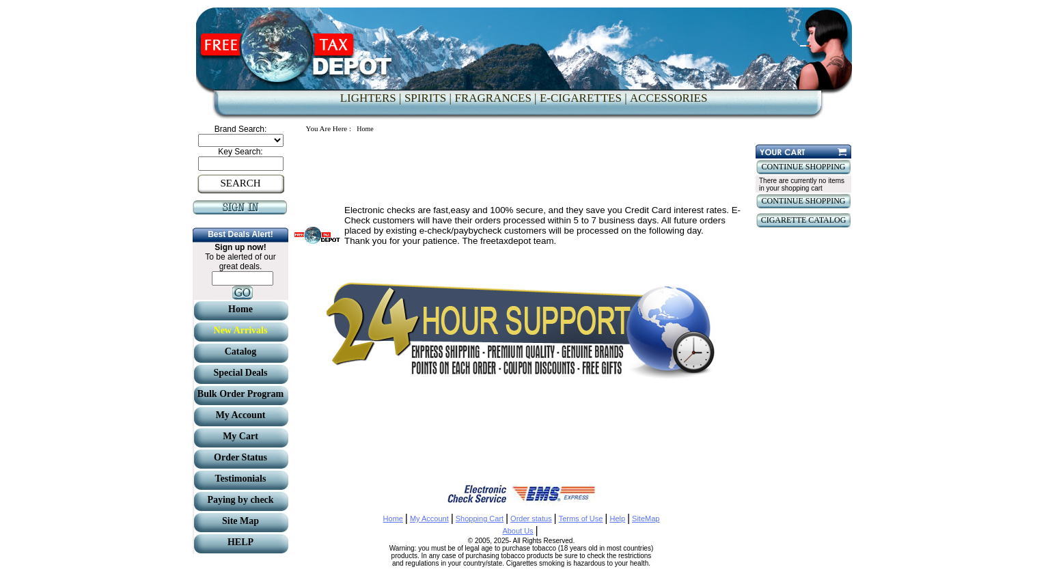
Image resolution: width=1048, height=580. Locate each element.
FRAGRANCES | (495, 98)
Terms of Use (581, 518)
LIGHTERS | (371, 98)
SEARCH (240, 183)
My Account (429, 518)
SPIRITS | (428, 98)
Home (393, 518)
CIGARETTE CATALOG (803, 220)
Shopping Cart (480, 518)
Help (617, 518)
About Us (517, 531)
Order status (531, 518)
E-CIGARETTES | (583, 98)
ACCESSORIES (668, 98)
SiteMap (645, 518)
